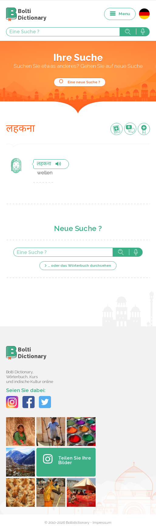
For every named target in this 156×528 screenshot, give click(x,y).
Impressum (102, 522)
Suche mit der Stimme (143, 31)
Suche (128, 31)
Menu (124, 13)
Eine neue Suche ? (84, 82)
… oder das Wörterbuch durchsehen (79, 265)
